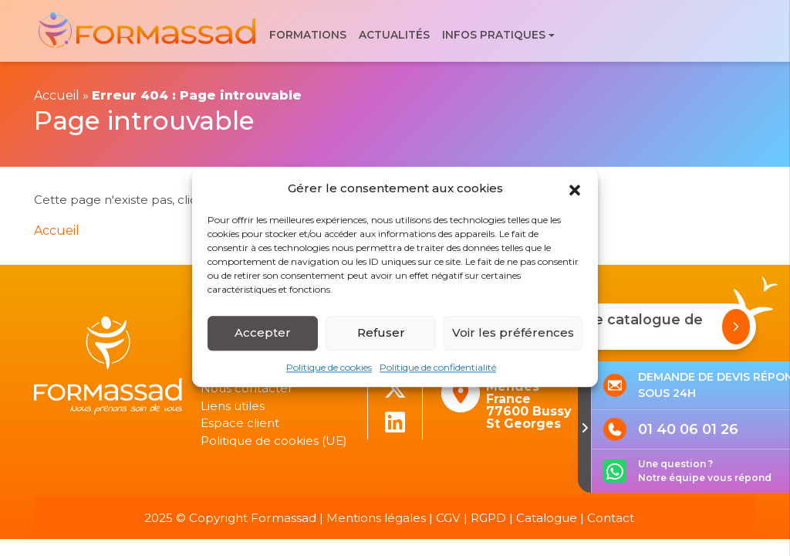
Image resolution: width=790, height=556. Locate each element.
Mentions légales (376, 517)
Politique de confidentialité (438, 367)
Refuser (381, 332)
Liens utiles (233, 405)
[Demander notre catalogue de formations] (736, 326)
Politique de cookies (329, 367)
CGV (448, 517)
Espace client (240, 422)
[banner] (148, 31)
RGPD (488, 517)
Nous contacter (247, 388)
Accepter (263, 332)
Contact (610, 517)
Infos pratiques (493, 35)
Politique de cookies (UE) (274, 440)
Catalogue (546, 517)
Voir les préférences (513, 332)
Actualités (394, 35)
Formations (307, 35)
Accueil (56, 95)
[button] (574, 189)
